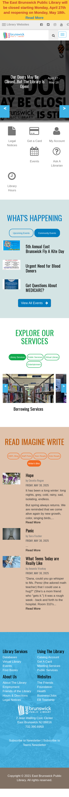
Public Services (35, 357)
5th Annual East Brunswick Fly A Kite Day (45, 248)
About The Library (15, 682)
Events (7, 666)
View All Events (34, 303)
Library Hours (12, 184)
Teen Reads (40, 456)
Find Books (10, 670)
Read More (34, 18)
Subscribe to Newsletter (25, 740)
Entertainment (34, 364)
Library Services (17, 357)
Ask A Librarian (57, 159)
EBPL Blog (13, 456)
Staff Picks (26, 456)
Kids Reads (54, 456)
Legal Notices (12, 139)
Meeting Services (48, 666)
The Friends (45, 682)
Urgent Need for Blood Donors (43, 268)
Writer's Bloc (34, 463)
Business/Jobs (47, 695)
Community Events (47, 233)
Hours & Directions (15, 695)
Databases (10, 657)
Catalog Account (48, 657)
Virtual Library (52, 357)
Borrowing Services (28, 409)
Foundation (44, 687)
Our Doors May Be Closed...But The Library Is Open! (24, 81)
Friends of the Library (17, 691)
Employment (11, 687)
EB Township (45, 700)
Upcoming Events (21, 233)
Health (41, 691)
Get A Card (44, 661)
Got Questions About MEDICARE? (41, 287)
